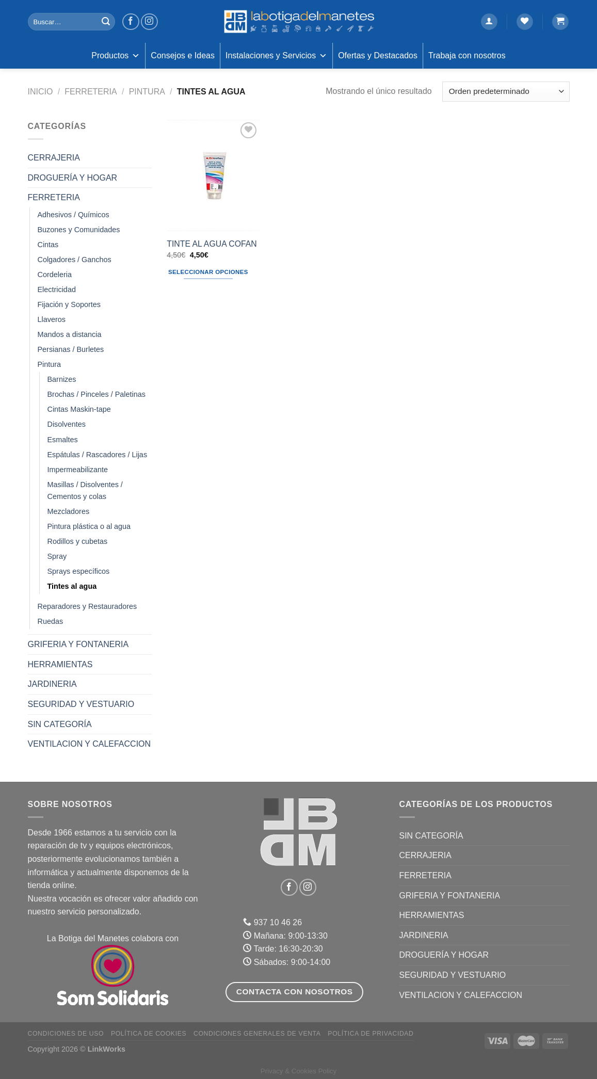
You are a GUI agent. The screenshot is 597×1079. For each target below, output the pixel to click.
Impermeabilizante (77, 469)
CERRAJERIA (54, 157)
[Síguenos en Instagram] (149, 21)
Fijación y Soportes (69, 304)
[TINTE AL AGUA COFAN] (213, 175)
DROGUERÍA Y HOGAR (73, 177)
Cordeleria (55, 274)
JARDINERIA (52, 684)
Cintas (48, 244)
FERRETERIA (90, 91)
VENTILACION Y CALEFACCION (89, 743)
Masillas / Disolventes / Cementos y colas (85, 490)
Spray (57, 556)
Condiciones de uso (66, 1033)
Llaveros (52, 319)
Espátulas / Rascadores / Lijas (97, 454)
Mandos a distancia (70, 334)
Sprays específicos (78, 571)
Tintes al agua (72, 586)
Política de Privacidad (370, 1033)
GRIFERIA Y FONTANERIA (78, 644)
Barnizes (61, 379)
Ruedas (50, 621)
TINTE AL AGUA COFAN (211, 243)
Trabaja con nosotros (467, 55)
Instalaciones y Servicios (276, 56)
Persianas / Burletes (71, 349)
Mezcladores (68, 511)
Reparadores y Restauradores (87, 606)
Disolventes (66, 424)
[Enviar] (106, 21)
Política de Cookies (148, 1033)
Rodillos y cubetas (77, 541)
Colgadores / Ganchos (74, 259)
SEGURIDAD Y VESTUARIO (81, 704)
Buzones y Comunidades (79, 230)
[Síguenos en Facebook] (130, 21)
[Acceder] (489, 21)
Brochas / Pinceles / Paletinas (96, 394)
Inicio (40, 91)
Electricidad (57, 289)
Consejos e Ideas (183, 55)
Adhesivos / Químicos (73, 215)
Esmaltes (62, 440)
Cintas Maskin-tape (79, 409)
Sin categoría (60, 724)
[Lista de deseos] (525, 21)
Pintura (147, 91)
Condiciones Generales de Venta (257, 1033)
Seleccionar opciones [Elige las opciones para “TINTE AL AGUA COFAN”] (208, 272)
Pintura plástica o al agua (89, 526)
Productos (115, 56)
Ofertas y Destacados (377, 55)
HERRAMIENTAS (60, 664)
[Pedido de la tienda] (505, 92)
